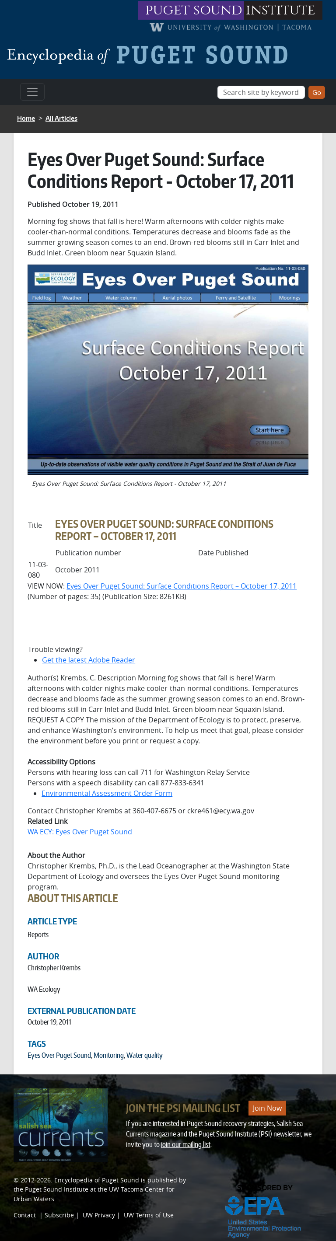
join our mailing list (185, 1144)
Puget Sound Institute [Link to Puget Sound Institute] (56, 1189)
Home (26, 118)
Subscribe (59, 1215)
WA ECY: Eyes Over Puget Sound (80, 832)
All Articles (61, 118)
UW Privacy (99, 1215)
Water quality (144, 1055)
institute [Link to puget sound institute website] (280, 10)
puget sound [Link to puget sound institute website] (193, 10)
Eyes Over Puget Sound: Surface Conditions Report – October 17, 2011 (181, 586)
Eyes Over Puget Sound (59, 1055)
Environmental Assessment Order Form (107, 793)
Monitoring (109, 1055)
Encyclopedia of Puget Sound (96, 1180)
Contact (25, 1215)
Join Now (267, 1108)
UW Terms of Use (149, 1215)
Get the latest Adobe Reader (88, 660)
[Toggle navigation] (32, 92)
